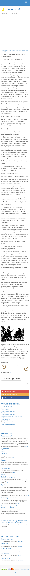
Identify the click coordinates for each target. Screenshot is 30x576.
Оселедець (5, 453)
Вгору (15, 572)
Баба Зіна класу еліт (8, 477)
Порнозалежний (6, 436)
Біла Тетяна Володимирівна (8, 408)
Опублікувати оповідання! (9, 394)
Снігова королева (7, 539)
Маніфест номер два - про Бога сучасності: (11, 416)
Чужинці (3, 422)
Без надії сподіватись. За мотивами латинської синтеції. (13, 506)
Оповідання (6, 433)
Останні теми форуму (10, 536)
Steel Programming (24, 569)
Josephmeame (21, 551)
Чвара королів (6, 548)
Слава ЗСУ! (10, 9)
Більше (26, 446)
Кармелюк (4, 544)
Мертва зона (5, 558)
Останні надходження (10, 404)
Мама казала (5, 468)
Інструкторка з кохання (6, 406)
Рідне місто (5, 449)
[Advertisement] (15, 33)
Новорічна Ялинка (5, 413)
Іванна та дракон (5, 409)
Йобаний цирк (5, 553)
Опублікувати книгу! (8, 391)
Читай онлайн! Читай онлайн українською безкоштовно (14, 50)
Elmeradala (20, 560)
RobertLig (20, 546)
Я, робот (7, 51)
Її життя (3, 460)
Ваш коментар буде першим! (11, 379)
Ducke (3, 417)
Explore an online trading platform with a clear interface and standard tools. (14, 521)
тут (10, 372)
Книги (2, 51)
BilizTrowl (20, 556)
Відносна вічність (5, 419)
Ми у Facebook (6, 398)
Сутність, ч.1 (5, 485)
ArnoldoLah (20, 541)
